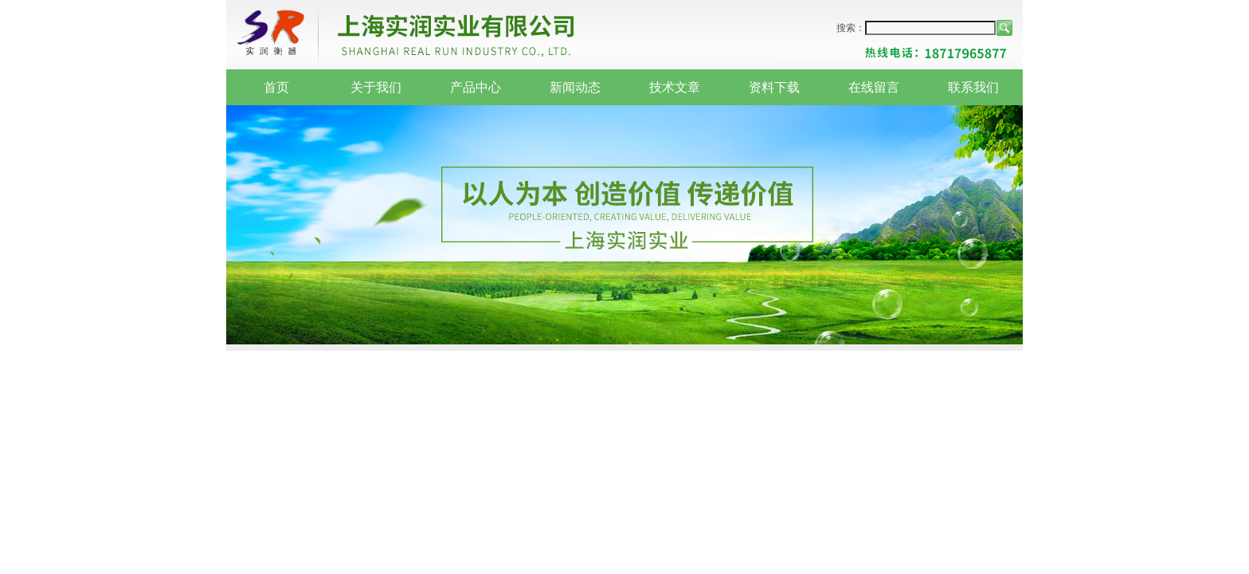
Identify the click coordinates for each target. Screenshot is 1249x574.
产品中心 (475, 87)
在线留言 (873, 87)
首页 (276, 87)
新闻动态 (575, 87)
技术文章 (674, 87)
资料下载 (774, 87)
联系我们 (973, 87)
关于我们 (375, 87)
